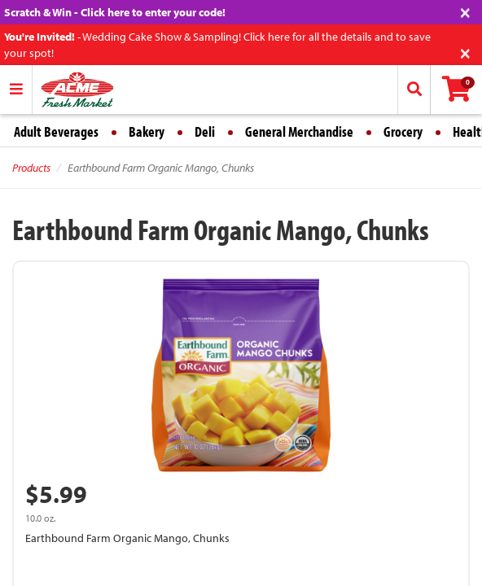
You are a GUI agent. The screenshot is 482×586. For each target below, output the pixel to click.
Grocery (403, 131)
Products (31, 167)
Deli (205, 131)
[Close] (465, 11)
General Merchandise (299, 131)
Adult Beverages (56, 131)
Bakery (146, 131)
